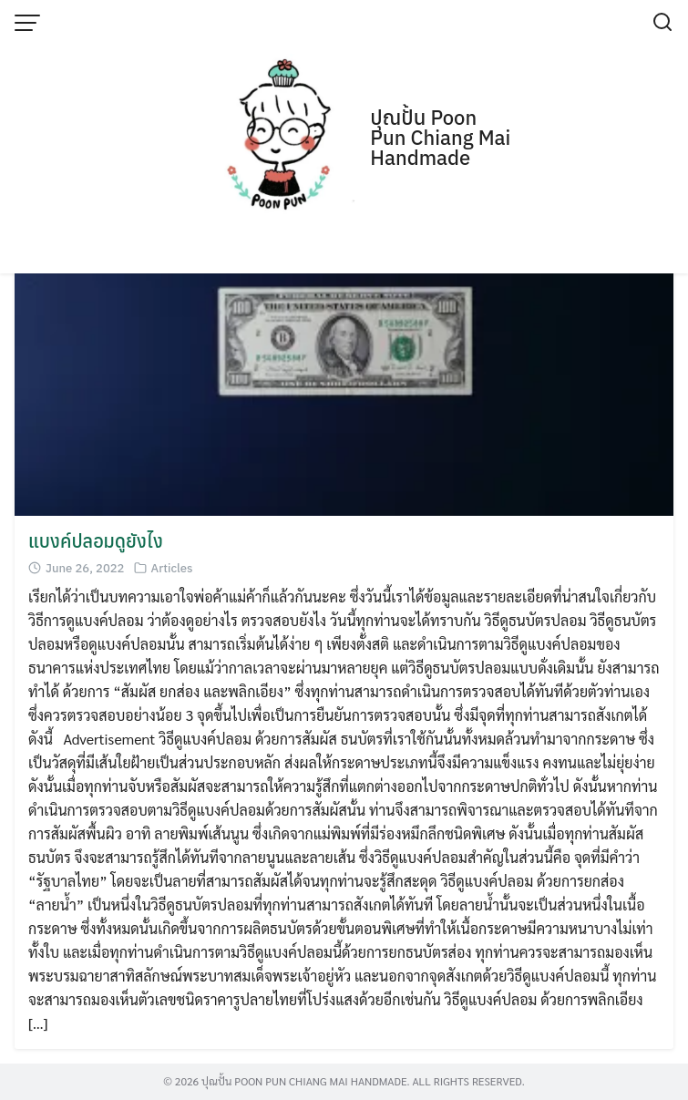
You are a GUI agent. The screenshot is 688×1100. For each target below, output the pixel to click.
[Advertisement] (344, 136)
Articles (172, 568)
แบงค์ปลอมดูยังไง (95, 541)
